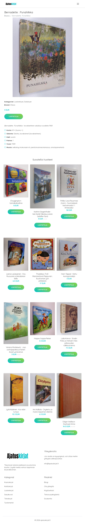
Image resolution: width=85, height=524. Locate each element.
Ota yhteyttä (49, 486)
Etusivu (7, 16)
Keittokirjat (8, 486)
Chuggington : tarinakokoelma (16, 202)
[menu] (78, 4)
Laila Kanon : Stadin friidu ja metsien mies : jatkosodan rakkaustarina (69, 342)
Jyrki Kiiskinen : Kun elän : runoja (16, 410)
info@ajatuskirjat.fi (51, 464)
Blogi (46, 482)
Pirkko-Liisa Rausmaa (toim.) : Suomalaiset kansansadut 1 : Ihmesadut (69, 204)
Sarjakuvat (8, 495)
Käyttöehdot (49, 490)
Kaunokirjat (8, 482)
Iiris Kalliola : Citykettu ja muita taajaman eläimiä (42, 410)
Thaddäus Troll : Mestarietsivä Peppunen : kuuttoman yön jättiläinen (42, 277)
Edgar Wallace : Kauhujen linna (69, 423)
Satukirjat (27, 102)
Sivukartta (48, 499)
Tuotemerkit (9, 503)
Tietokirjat (8, 499)
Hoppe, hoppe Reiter (42, 338)
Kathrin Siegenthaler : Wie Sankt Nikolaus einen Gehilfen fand (42, 214)
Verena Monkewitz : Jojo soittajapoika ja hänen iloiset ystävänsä (16, 349)
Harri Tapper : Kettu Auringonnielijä (69, 275)
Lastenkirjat (18, 102)
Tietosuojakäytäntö (51, 495)
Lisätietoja (13, 116)
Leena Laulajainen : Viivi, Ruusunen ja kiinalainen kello (16, 276)
